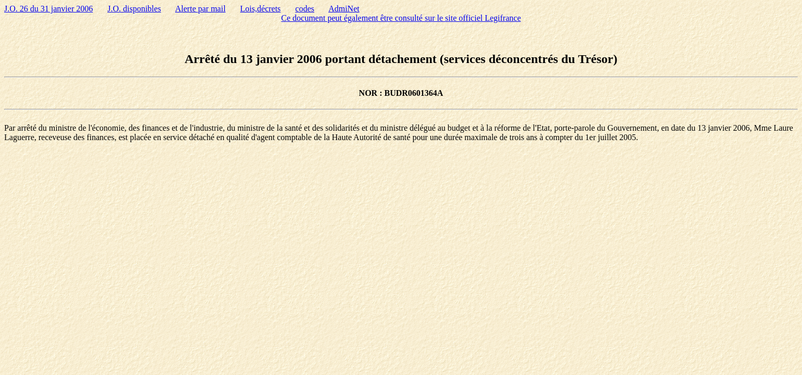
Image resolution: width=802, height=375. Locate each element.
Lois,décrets (260, 8)
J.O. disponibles (134, 8)
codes (304, 8)
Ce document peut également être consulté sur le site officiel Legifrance (401, 18)
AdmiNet (344, 8)
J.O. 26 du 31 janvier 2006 (48, 8)
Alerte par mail (200, 8)
